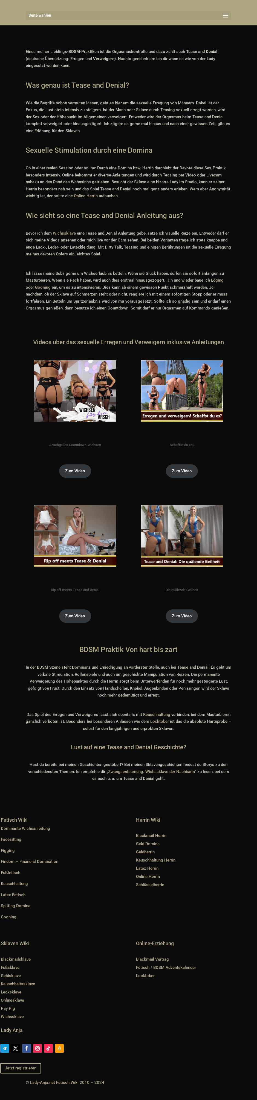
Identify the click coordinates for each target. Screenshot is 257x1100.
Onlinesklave (12, 1000)
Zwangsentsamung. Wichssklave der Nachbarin (151, 771)
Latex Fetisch (13, 894)
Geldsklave (11, 975)
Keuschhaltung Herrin (155, 860)
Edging (217, 280)
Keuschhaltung (156, 714)
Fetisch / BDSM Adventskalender (166, 967)
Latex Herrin (147, 868)
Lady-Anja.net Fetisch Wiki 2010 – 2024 (67, 1082)
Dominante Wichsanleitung (25, 828)
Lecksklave (11, 992)
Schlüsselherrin (150, 884)
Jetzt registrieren (20, 1068)
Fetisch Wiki (14, 820)
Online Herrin (86, 195)
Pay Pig (8, 1008)
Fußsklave (10, 967)
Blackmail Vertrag (152, 959)
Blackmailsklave (16, 959)
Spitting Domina (15, 905)
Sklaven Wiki (15, 943)
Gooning (43, 287)
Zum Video (75, 470)
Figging (8, 850)
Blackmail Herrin (151, 835)
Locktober (159, 721)
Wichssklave (64, 233)
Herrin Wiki (148, 820)
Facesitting (11, 839)
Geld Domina (148, 843)
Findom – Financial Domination (29, 861)
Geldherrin (145, 852)
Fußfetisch (10, 872)
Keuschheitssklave (18, 983)
